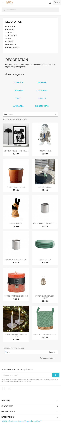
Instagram (9, 388)
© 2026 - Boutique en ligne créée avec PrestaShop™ (22, 421)
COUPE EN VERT (45, 260)
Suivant (53, 352)
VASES (8, 38)
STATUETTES (11, 35)
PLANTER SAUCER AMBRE (16, 187)
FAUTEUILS (10, 26)
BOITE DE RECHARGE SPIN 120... (16, 260)
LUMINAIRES (10, 44)
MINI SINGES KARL (45, 151)
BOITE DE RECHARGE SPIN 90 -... (45, 223)
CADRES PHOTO (12, 47)
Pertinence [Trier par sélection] (30, 114)
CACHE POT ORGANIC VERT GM (44, 334)
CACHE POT (10, 29)
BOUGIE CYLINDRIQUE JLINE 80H (16, 296)
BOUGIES (9, 41)
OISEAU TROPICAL (44, 187)
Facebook (3, 388)
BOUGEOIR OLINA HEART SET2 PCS (16, 335)
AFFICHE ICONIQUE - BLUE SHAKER (16, 151)
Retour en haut (48, 358)
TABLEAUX (9, 32)
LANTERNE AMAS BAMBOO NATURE (44, 297)
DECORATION (13, 22)
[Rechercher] (30, 9)
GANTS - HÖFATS (16, 223)
